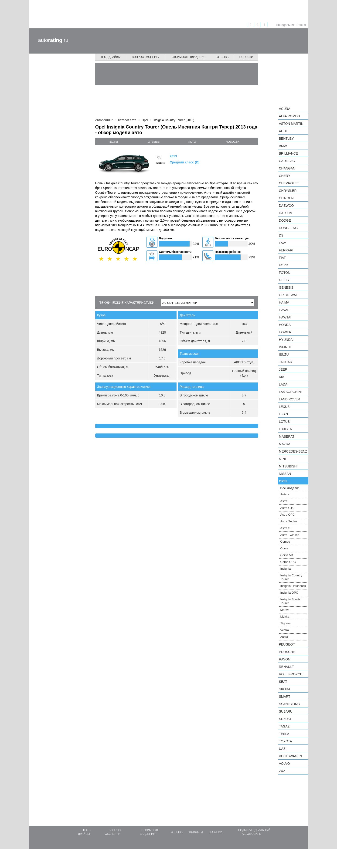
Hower (285, 332)
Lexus (284, 407)
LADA (283, 384)
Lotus (284, 421)
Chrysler (288, 191)
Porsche (287, 652)
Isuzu (284, 354)
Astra (283, 501)
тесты (113, 141)
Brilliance (288, 153)
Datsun (285, 213)
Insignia (285, 568)
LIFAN (283, 414)
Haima (284, 302)
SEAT (283, 681)
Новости (246, 57)
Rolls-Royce (290, 674)
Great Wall (289, 295)
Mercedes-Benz (293, 451)
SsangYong (289, 704)
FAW (282, 243)
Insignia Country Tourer (291, 577)
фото (192, 141)
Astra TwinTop (289, 535)
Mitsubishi (288, 466)
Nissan (285, 474)
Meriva (284, 610)
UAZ (282, 749)
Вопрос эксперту (145, 57)
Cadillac (287, 161)
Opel (283, 481)
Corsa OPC (288, 562)
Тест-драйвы (111, 57)
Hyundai (286, 340)
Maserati (287, 436)
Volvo (284, 763)
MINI (282, 459)
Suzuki (285, 719)
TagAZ (284, 726)
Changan (287, 168)
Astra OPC (287, 514)
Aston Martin (291, 123)
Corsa (284, 548)
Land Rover (289, 399)
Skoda (284, 689)
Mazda (284, 444)
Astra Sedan (288, 521)
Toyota (285, 741)
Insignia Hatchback (293, 586)
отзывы (154, 141)
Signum (285, 623)
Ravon (284, 659)
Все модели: (289, 488)
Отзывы (223, 57)
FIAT (282, 258)
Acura (284, 109)
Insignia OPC (289, 592)
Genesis (286, 287)
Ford (283, 265)
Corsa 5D (286, 555)
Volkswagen (290, 756)
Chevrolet (289, 183)
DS (281, 235)
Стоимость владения (188, 57)
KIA (281, 377)
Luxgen (286, 429)
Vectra (284, 630)
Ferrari (286, 250)
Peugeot (287, 644)
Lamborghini (290, 392)
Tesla (284, 734)
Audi (283, 131)
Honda (285, 325)
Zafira (284, 637)
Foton (284, 272)
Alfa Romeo (289, 116)
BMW (283, 146)
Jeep (283, 369)
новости (232, 141)
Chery (284, 176)
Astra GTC (287, 508)
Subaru (286, 711)
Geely (284, 280)
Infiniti (285, 347)
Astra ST (286, 528)
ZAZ (282, 771)
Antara (284, 494)
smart (284, 696)
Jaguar (285, 362)
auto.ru (53, 40)
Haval (284, 310)
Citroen (286, 198)
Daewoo (286, 205)
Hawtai (285, 317)
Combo (285, 541)
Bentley (286, 138)
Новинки (215, 832)
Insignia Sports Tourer (290, 601)
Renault (286, 667)
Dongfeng (288, 228)
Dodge (285, 220)
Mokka (284, 616)
